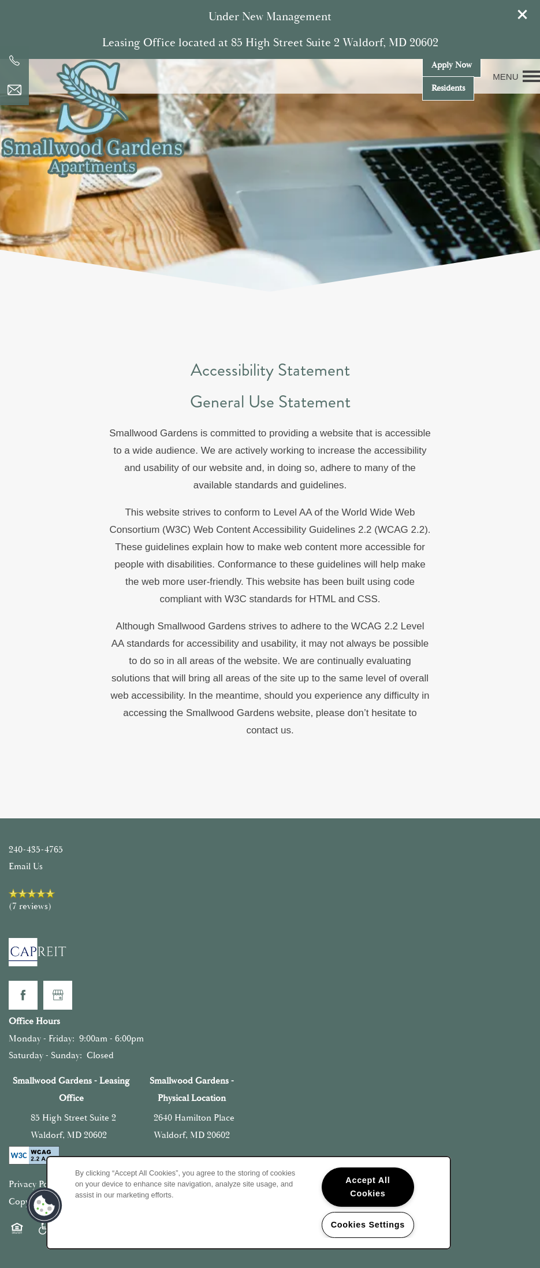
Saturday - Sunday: (45, 1055)
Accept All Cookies (367, 1187)
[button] (522, 14)
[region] (248, 1203)
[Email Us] (14, 90)
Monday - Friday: (42, 1038)
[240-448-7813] (14, 60)
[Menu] (516, 76)
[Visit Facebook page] (23, 995)
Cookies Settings (368, 1224)
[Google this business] (57, 995)
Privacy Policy (35, 1184)
